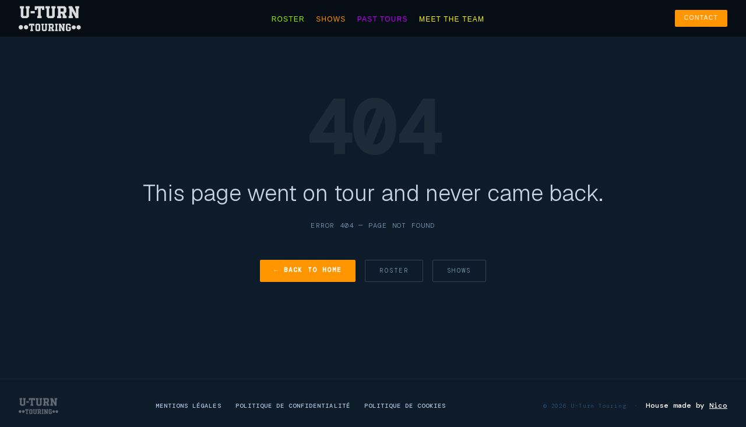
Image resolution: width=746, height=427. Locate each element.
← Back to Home (308, 270)
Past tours (382, 19)
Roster (288, 19)
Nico (718, 405)
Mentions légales (188, 406)
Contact (701, 18)
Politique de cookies (405, 406)
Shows (331, 19)
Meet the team (451, 19)
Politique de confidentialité (292, 406)
